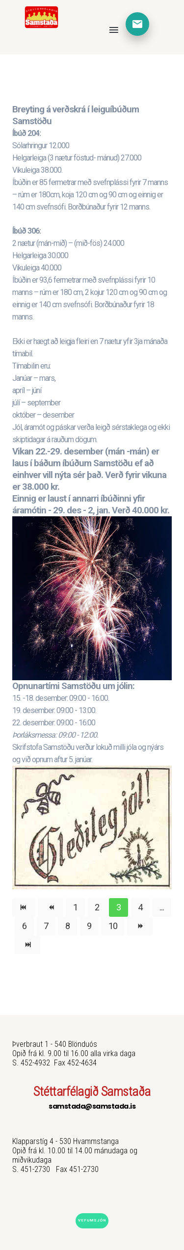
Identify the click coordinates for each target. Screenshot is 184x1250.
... (161, 907)
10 (112, 926)
